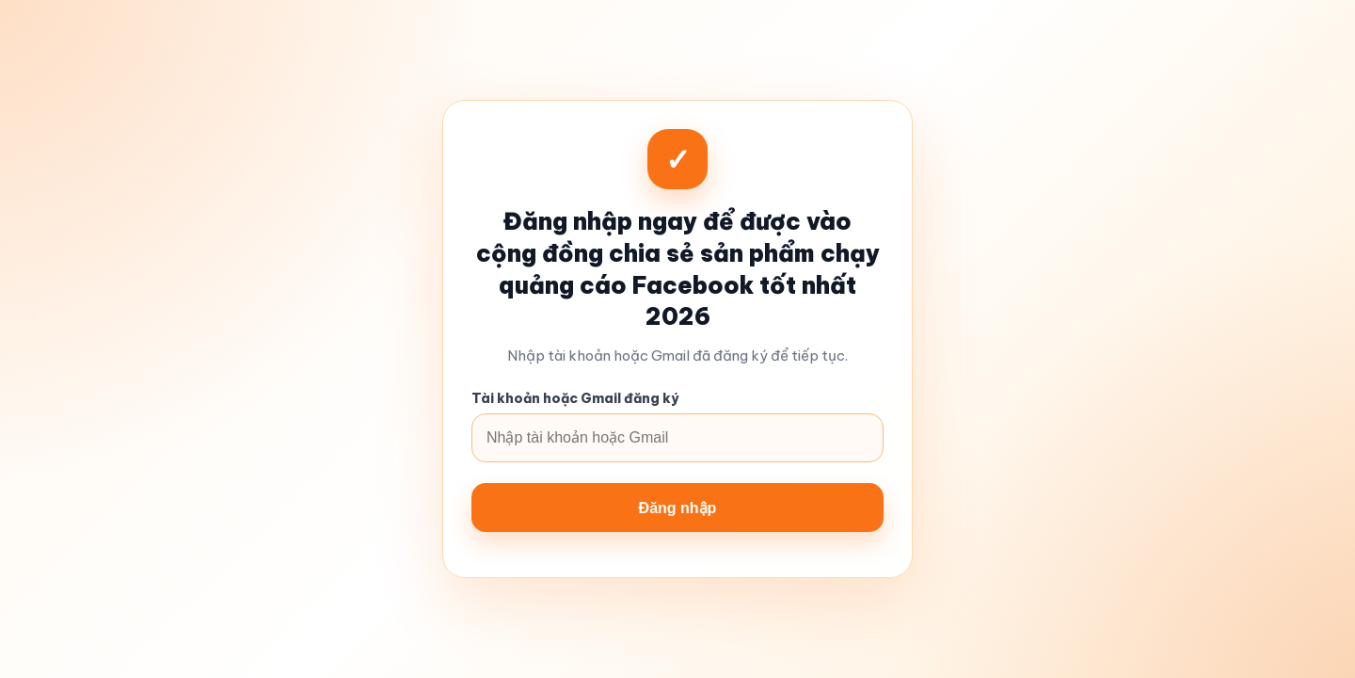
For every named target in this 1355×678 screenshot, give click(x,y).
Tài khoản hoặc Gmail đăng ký (574, 398)
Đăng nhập (678, 508)
